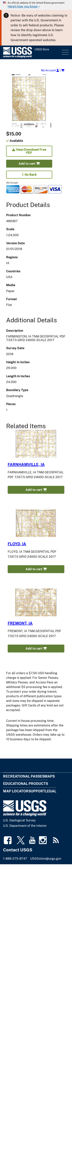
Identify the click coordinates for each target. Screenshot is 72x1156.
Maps (49, 776)
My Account (50, 70)
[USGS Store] (32, 52)
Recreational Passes (23, 776)
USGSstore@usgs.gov (45, 858)
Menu (65, 52)
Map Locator (15, 791)
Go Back (29, 174)
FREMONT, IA (20, 623)
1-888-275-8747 (15, 858)
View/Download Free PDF (29, 151)
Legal (50, 791)
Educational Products (25, 784)
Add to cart (29, 163)
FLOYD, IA (17, 544)
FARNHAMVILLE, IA (26, 464)
